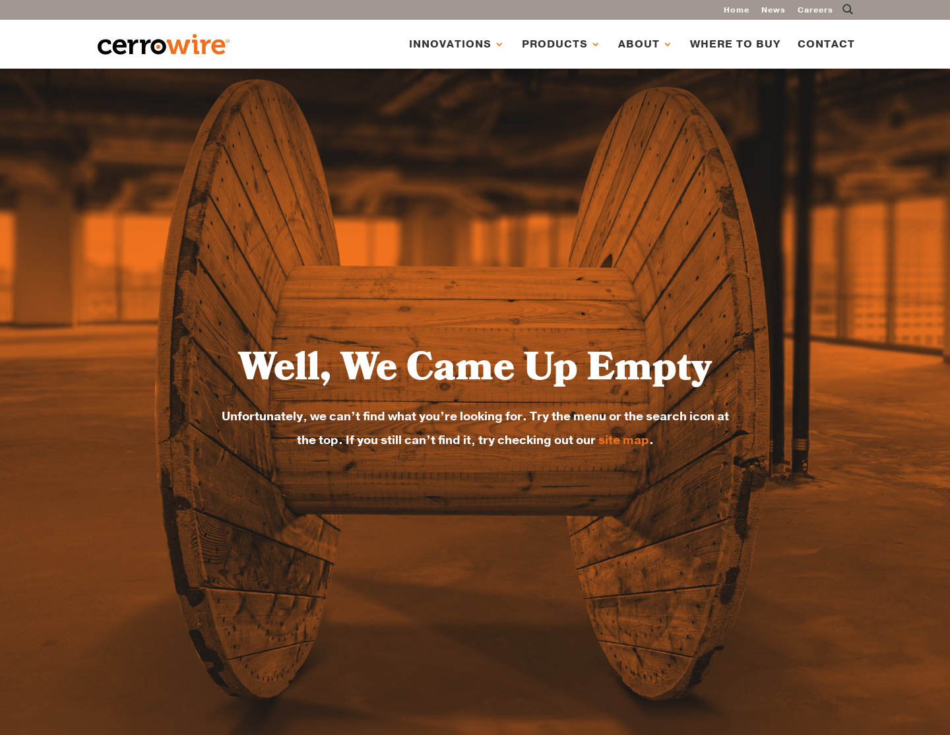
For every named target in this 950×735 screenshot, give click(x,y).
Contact (826, 45)
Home (736, 10)
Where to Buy (735, 45)
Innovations (450, 45)
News (773, 10)
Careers (815, 10)
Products (555, 45)
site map (623, 440)
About (639, 45)
